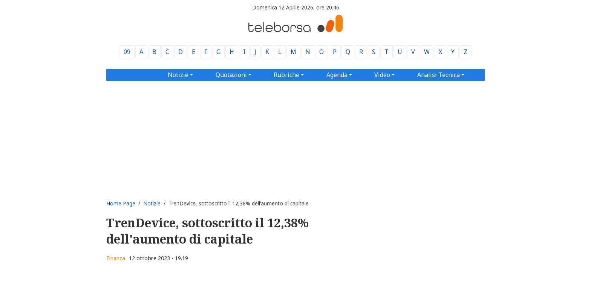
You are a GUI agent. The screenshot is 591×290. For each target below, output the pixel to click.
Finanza (115, 258)
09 (127, 52)
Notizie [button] (178, 75)
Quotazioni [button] (231, 75)
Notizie (152, 203)
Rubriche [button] (286, 75)
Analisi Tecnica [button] (438, 75)
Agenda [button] (337, 75)
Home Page (120, 203)
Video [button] (382, 75)
